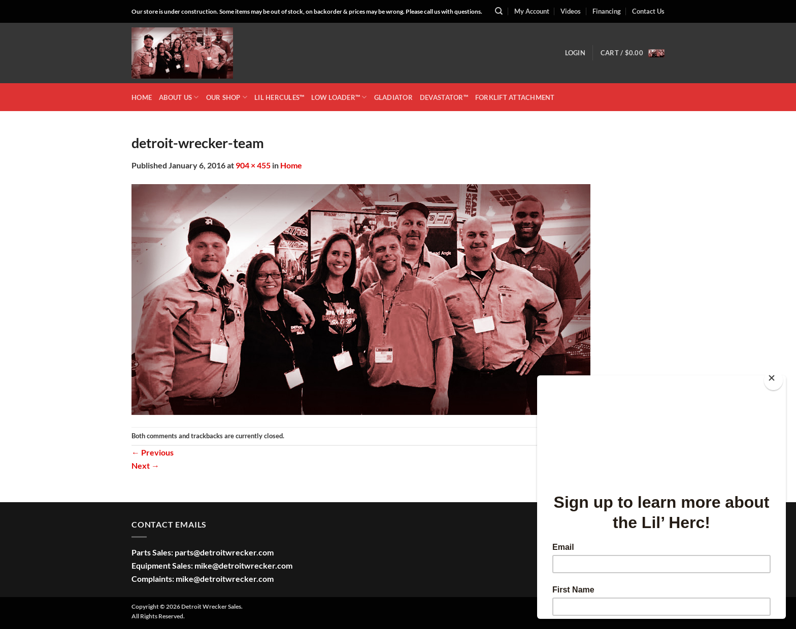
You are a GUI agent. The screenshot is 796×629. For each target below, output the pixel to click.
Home (291, 165)
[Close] (773, 380)
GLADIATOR (393, 97)
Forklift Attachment (515, 97)
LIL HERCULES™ (279, 97)
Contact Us (648, 11)
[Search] (499, 11)
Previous (152, 452)
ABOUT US (179, 97)
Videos (570, 11)
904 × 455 (253, 165)
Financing (606, 11)
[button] (575, 53)
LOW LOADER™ (339, 97)
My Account (531, 11)
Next (145, 465)
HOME (141, 97)
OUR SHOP (227, 97)
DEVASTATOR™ (444, 97)
